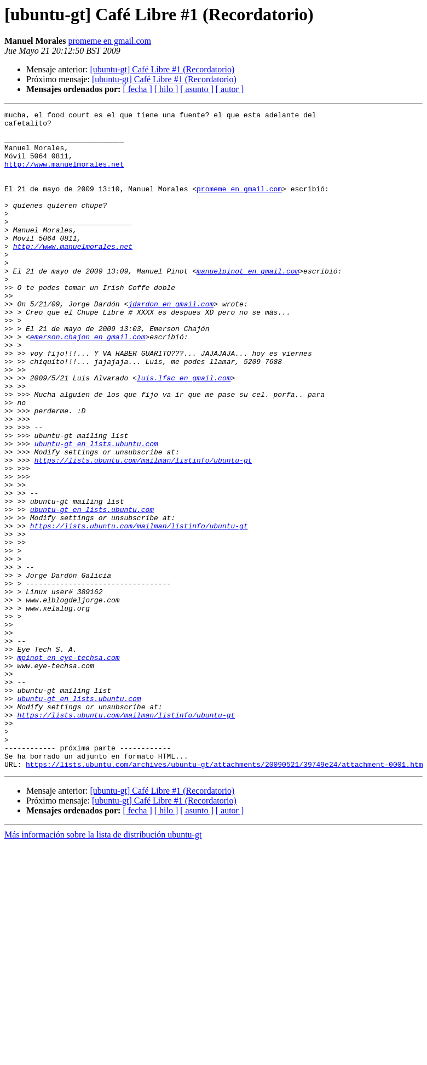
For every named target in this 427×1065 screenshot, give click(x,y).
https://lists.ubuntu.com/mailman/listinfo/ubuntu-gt (143, 531)
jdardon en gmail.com (171, 343)
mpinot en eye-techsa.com (68, 767)
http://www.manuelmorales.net (64, 175)
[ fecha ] (137, 89)
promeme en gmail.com (109, 40)
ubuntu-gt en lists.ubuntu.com (96, 511)
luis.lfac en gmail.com (184, 432)
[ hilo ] (166, 89)
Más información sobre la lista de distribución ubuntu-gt (102, 966)
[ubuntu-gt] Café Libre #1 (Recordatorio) (162, 69)
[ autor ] (230, 89)
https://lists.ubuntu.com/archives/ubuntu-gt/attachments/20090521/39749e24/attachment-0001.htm (224, 896)
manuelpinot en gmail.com (248, 304)
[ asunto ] (196, 89)
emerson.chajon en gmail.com (88, 383)
